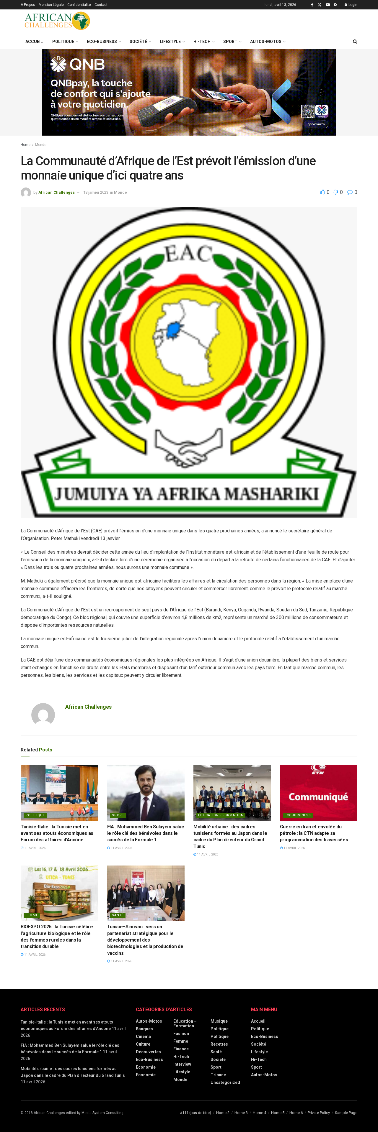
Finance (181, 1049)
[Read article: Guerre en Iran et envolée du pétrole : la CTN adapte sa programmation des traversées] (319, 793)
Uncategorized (225, 1082)
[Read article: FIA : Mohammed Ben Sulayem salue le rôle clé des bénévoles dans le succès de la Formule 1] (146, 793)
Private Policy (319, 1112)
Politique (63, 41)
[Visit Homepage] (57, 22)
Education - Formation (221, 815)
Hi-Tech (202, 41)
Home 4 (259, 1112)
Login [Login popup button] (351, 5)
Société (138, 41)
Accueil (34, 41)
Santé (118, 915)
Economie (146, 1067)
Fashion (181, 1033)
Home (25, 145)
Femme (31, 915)
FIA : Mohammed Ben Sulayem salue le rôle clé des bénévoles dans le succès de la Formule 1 (145, 833)
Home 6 (296, 1112)
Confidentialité (79, 5)
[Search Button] (355, 41)
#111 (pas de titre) (195, 1112)
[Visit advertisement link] (189, 92)
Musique (219, 1021)
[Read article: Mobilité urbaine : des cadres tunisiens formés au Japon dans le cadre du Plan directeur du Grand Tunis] (232, 793)
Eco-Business (102, 41)
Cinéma (143, 1036)
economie (146, 1074)
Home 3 (241, 1112)
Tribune (218, 1074)
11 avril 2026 (33, 848)
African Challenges (56, 192)
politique (35, 815)
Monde (40, 145)
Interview (182, 1064)
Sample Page (346, 1112)
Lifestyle (170, 41)
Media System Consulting (102, 1113)
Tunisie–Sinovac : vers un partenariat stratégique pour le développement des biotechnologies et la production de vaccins (145, 940)
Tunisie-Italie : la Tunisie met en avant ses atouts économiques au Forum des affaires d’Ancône (57, 833)
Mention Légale (51, 5)
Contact (100, 5)
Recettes (219, 1044)
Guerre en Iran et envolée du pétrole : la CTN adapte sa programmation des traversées (314, 833)
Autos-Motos (265, 41)
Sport (230, 41)
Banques (144, 1028)
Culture (143, 1044)
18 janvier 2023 (95, 192)
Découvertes (148, 1051)
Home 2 (222, 1112)
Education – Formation (185, 1023)
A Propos (28, 5)
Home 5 (277, 1112)
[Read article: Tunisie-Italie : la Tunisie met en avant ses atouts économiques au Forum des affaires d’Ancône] (59, 793)
